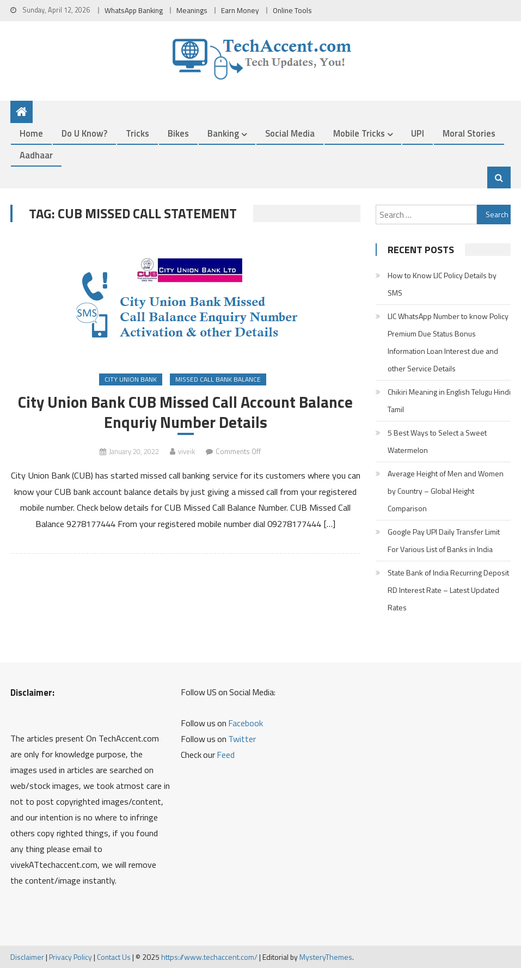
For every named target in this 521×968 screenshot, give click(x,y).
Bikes (178, 133)
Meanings (191, 10)
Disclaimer (27, 957)
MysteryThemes (325, 957)
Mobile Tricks (359, 133)
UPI (417, 133)
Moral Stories (469, 133)
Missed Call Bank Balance (218, 379)
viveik (186, 451)
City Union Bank (131, 379)
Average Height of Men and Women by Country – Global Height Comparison (446, 491)
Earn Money (240, 10)
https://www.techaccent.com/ (209, 957)
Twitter (242, 738)
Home (31, 133)
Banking (223, 133)
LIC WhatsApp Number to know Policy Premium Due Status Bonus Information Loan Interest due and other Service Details (448, 342)
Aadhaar (36, 155)
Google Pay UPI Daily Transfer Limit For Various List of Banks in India (444, 540)
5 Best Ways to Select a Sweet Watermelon (437, 441)
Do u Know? (84, 133)
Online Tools (292, 10)
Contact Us (114, 957)
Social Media (290, 133)
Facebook (245, 723)
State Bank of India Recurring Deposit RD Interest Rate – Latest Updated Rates (448, 590)
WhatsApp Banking (134, 10)
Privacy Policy (70, 957)
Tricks (137, 133)
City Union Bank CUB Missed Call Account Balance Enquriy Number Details (185, 412)
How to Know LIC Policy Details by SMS (442, 283)
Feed (226, 754)
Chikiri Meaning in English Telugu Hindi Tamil (449, 400)
